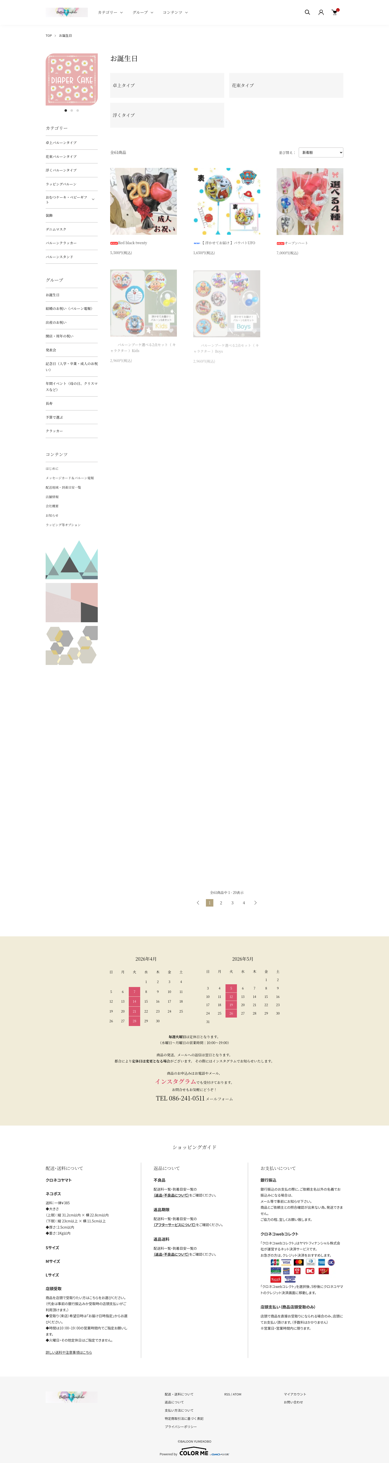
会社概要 (52, 506)
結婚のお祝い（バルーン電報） (70, 308)
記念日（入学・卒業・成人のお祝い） (72, 366)
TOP (49, 35)
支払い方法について (179, 1410)
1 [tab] (66, 110)
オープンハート (292, 244)
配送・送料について (179, 1394)
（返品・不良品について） (171, 1195)
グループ (140, 12)
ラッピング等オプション (63, 524)
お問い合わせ (293, 1402)
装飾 (49, 215)
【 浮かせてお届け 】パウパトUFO (224, 243)
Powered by (194, 1451)
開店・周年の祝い (59, 335)
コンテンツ (172, 12)
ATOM (237, 1394)
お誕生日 (65, 35)
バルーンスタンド (59, 256)
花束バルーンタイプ (61, 156)
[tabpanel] (72, 79)
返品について (174, 1402)
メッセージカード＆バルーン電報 (70, 477)
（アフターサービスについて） (175, 1224)
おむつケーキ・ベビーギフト (66, 200)
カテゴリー (107, 12)
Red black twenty (128, 243)
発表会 (51, 349)
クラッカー (54, 430)
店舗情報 (52, 496)
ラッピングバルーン (61, 184)
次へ (255, 903)
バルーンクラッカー (61, 242)
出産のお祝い (56, 322)
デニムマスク (56, 229)
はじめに (52, 468)
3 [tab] (77, 110)
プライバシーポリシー (181, 1426)
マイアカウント (295, 1394)
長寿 (49, 403)
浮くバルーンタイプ (61, 170)
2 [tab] (71, 110)
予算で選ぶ (54, 417)
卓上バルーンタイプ (61, 142)
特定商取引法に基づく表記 (184, 1418)
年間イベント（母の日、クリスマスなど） (71, 386)
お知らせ (52, 515)
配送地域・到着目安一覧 (63, 487)
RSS (227, 1394)
